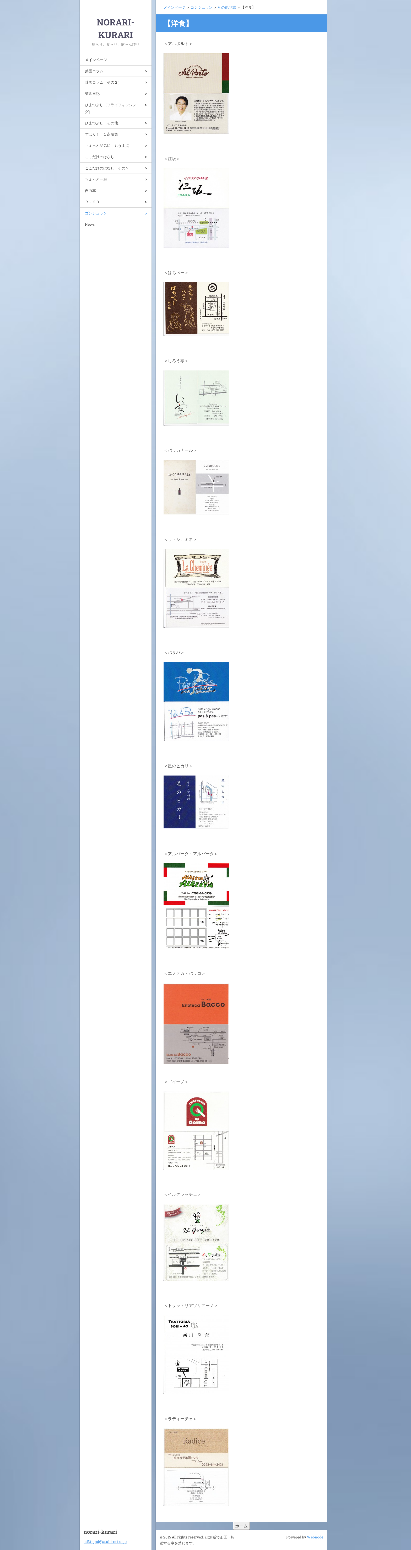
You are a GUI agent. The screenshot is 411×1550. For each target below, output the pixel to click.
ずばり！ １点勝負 (101, 134)
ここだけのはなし (99, 156)
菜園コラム (94, 70)
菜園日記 (92, 93)
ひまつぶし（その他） (103, 122)
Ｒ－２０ (92, 201)
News (90, 224)
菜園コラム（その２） (103, 82)
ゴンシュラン (96, 213)
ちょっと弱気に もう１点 (107, 145)
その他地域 (227, 7)
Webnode (315, 1537)
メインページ (96, 59)
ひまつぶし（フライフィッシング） (110, 108)
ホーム (241, 1526)
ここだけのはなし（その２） (109, 167)
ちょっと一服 (96, 179)
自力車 (90, 190)
